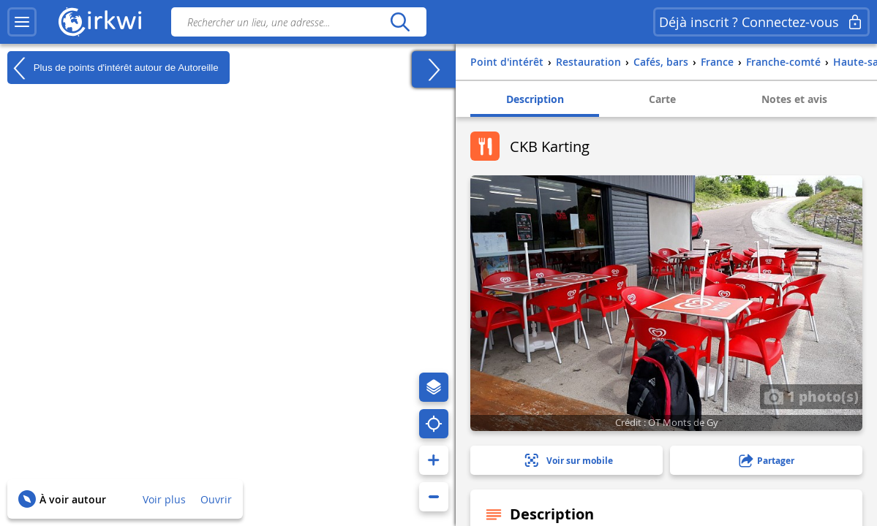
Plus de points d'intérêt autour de (113, 68)
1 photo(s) (811, 396)
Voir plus (164, 499)
